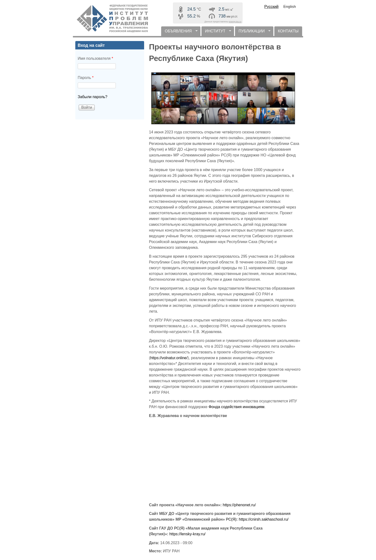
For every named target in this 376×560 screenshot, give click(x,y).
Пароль (86, 78)
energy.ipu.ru (235, 21)
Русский (271, 7)
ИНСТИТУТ (216, 32)
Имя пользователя (95, 58)
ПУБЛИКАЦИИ (252, 32)
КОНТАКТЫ (288, 31)
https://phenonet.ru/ (239, 505)
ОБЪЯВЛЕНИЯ (179, 32)
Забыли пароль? (92, 97)
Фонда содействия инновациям (236, 407)
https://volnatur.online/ (169, 358)
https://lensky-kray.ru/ (187, 534)
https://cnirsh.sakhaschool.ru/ (263, 519)
